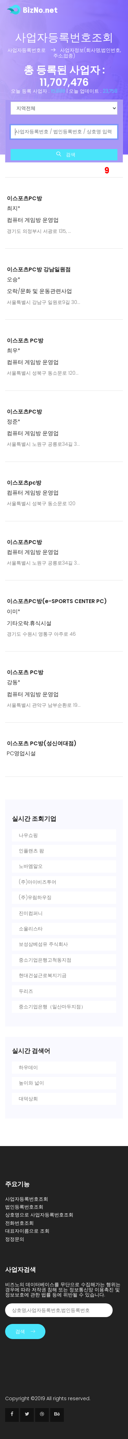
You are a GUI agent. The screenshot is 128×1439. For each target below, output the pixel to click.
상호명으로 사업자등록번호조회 (39, 1214)
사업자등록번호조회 (26, 1199)
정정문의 (14, 1239)
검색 (65, 154)
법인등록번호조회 (24, 1206)
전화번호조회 (19, 1223)
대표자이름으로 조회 (27, 1230)
